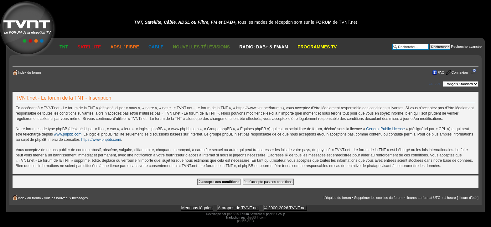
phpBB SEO (245, 221)
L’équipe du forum (337, 198)
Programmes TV (317, 46)
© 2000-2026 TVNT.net (285, 207)
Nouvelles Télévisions (201, 46)
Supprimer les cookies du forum (378, 198)
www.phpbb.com (67, 134)
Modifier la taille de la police (475, 71)
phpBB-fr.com (256, 217)
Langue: (435, 83)
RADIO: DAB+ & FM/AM (263, 46)
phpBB (231, 214)
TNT (63, 46)
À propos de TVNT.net (238, 207)
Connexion (459, 72)
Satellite (89, 46)
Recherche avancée (466, 46)
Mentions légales (197, 207)
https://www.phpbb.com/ (101, 139)
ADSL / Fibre (124, 46)
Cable (155, 46)
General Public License (385, 129)
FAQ (440, 72)
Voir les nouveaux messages (66, 198)
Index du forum (29, 72)
